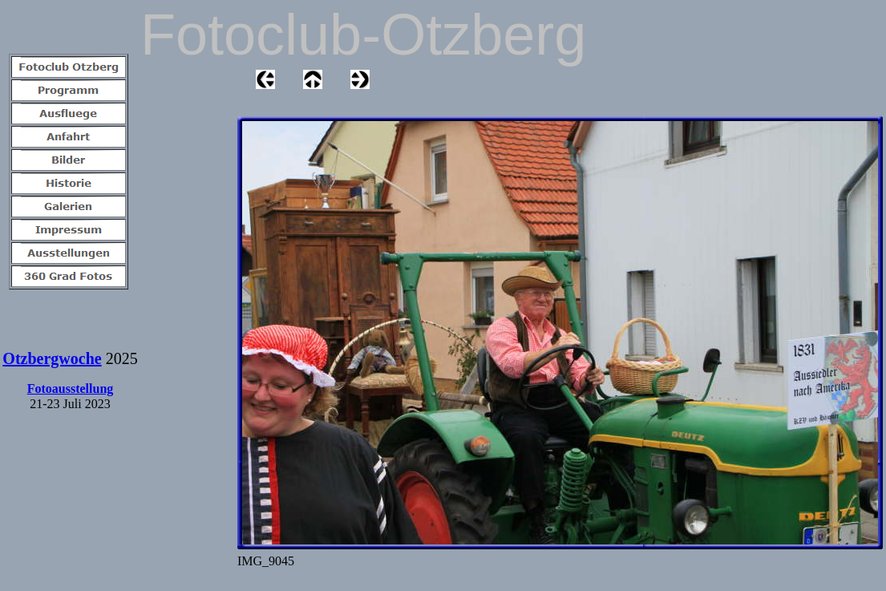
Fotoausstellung (70, 388)
